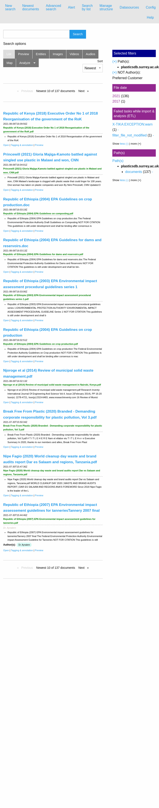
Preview (23, 54)
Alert (71, 7)
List (8, 54)
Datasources (129, 7)
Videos (74, 54)
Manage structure (106, 7)
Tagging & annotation (22, 145)
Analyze (24, 63)
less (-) (124, 143)
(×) (114, 61)
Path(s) (117, 161)
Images (58, 54)
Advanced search (53, 7)
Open (6, 145)
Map (9, 63)
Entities (41, 54)
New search (10, 7)
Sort (100, 61)
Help (150, 17)
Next (81, 91)
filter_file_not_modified (129, 135)
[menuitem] (10, 7)
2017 (116, 101)
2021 (116, 96)
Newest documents (30, 7)
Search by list (87, 7)
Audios (90, 54)
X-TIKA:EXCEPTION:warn (132, 124)
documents (133, 172)
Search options (14, 43)
